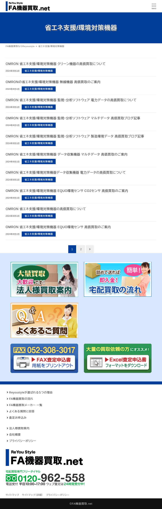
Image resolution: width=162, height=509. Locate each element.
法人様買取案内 (19, 428)
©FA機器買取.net (81, 503)
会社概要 (15, 434)
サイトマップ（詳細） (32, 495)
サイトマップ (12, 495)
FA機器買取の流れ (21, 398)
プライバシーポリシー (22, 440)
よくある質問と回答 (22, 411)
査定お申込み (17, 417)
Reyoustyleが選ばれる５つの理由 (31, 392)
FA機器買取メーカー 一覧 (25, 405)
